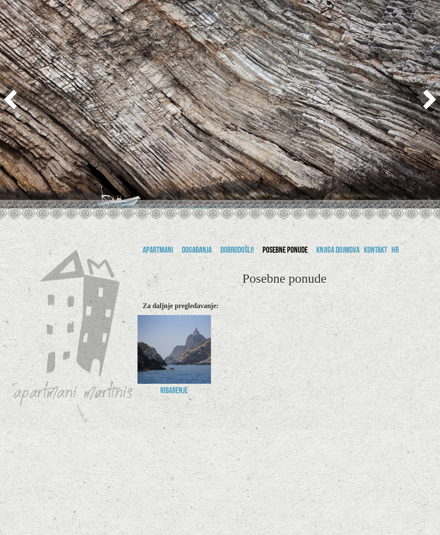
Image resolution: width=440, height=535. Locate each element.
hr (395, 251)
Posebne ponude (285, 251)
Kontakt (375, 251)
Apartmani (158, 251)
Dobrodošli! (237, 251)
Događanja (197, 251)
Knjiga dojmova (338, 251)
